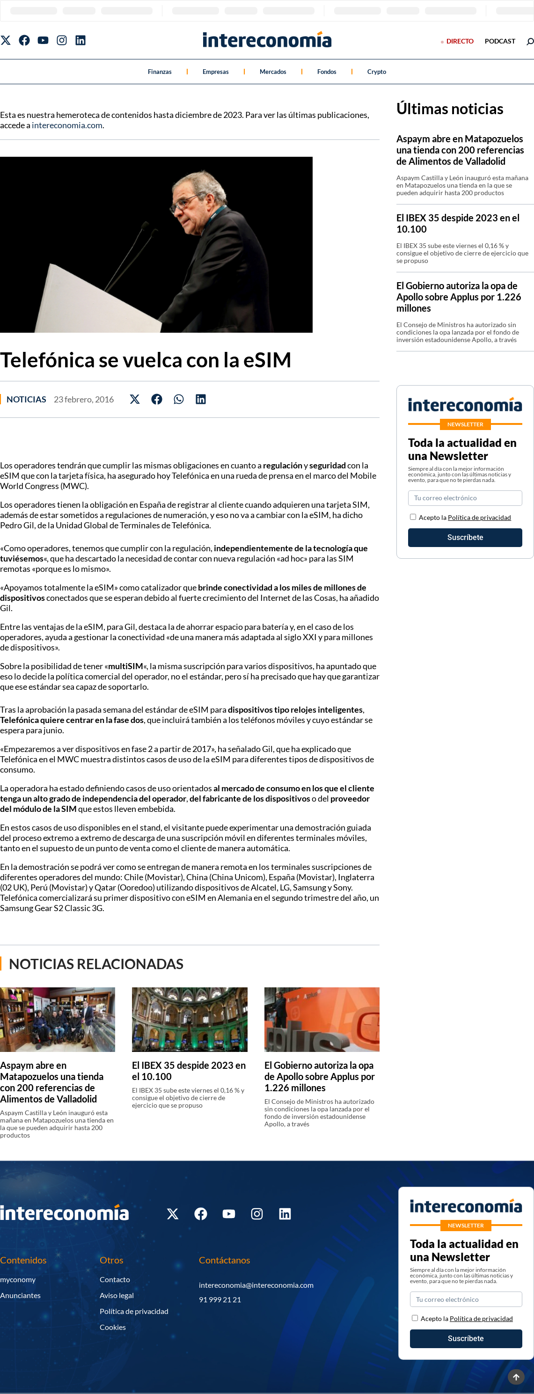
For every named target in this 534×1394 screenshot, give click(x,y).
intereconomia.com (67, 125)
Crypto (376, 71)
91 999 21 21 (220, 1299)
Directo (460, 41)
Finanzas (160, 71)
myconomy (18, 1279)
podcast (500, 41)
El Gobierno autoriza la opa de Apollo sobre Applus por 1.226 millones (319, 1076)
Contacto (115, 1279)
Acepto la (465, 517)
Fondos (326, 71)
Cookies (113, 1326)
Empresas (216, 71)
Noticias (26, 399)
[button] (135, 399)
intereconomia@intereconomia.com (256, 1284)
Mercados (273, 71)
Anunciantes (20, 1295)
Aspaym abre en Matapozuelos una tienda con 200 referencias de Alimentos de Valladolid (51, 1081)
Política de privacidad (479, 517)
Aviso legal (117, 1295)
